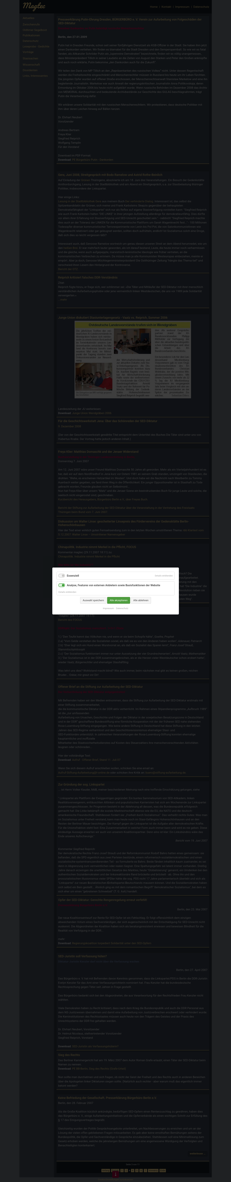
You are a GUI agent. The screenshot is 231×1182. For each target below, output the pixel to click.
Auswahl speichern (93, 600)
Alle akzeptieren (119, 600)
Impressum (108, 608)
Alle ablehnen (140, 600)
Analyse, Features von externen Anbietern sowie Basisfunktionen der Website (113, 585)
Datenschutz (122, 608)
